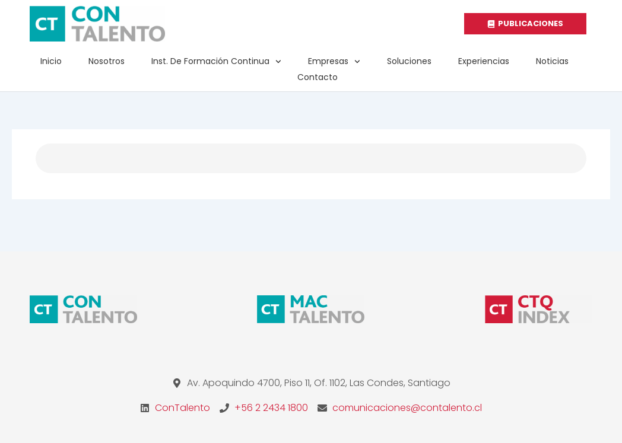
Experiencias (483, 61)
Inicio (51, 61)
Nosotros (106, 61)
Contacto (317, 77)
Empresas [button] (334, 61)
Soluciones (409, 61)
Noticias (552, 61)
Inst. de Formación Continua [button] (216, 61)
